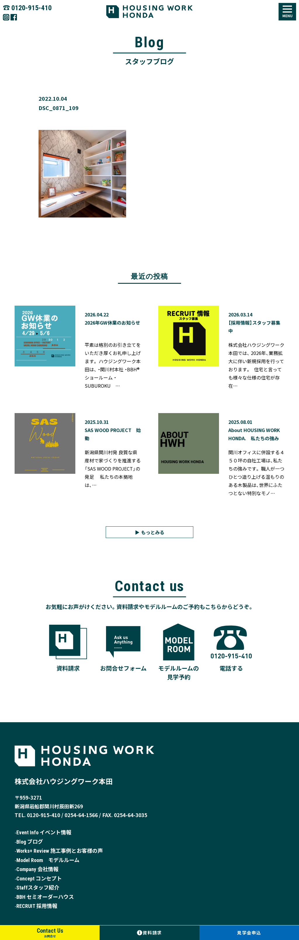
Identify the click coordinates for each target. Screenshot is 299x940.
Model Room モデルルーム (47, 860)
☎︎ (27, 7)
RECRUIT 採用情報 (36, 906)
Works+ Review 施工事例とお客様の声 (59, 851)
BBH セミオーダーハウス (45, 897)
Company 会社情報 (37, 869)
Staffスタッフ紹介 (37, 888)
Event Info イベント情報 (43, 833)
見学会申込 (249, 932)
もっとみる (152, 532)
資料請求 (149, 932)
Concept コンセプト (39, 878)
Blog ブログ (29, 842)
